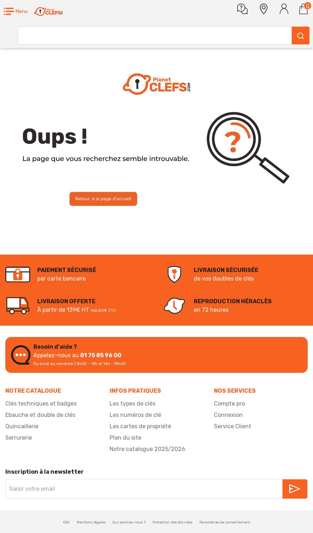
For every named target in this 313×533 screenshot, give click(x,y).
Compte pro (229, 403)
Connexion (228, 415)
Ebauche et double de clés (40, 415)
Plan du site (125, 437)
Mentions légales (91, 522)
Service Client (232, 426)
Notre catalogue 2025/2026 (147, 449)
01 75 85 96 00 (100, 355)
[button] (16, 12)
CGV (66, 522)
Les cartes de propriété (140, 426)
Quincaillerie (21, 426)
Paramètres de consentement (224, 522)
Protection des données (172, 522)
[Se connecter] (284, 9)
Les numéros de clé (135, 415)
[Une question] (242, 9)
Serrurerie (18, 437)
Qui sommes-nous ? (128, 522)
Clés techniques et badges (41, 403)
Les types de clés (132, 403)
